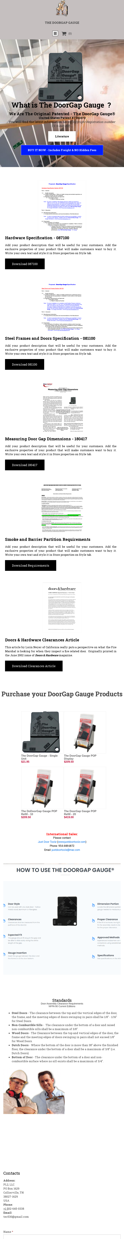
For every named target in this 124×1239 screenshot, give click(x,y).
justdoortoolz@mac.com (66, 849)
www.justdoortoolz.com (72, 841)
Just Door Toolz (47, 841)
